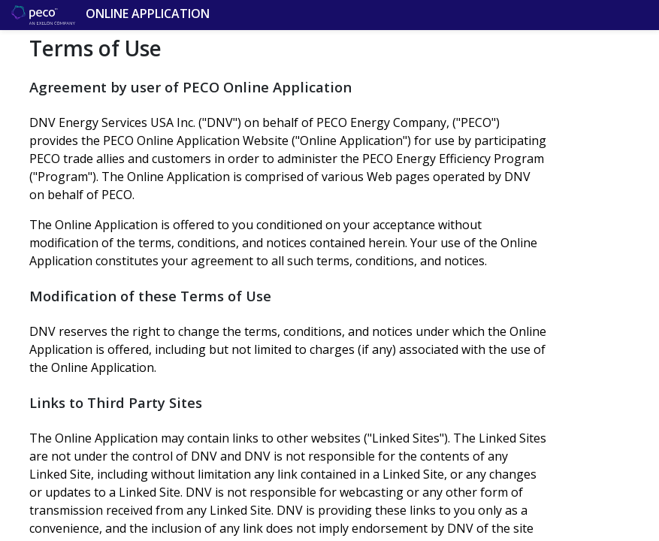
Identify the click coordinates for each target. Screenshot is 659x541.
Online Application (60, 15)
